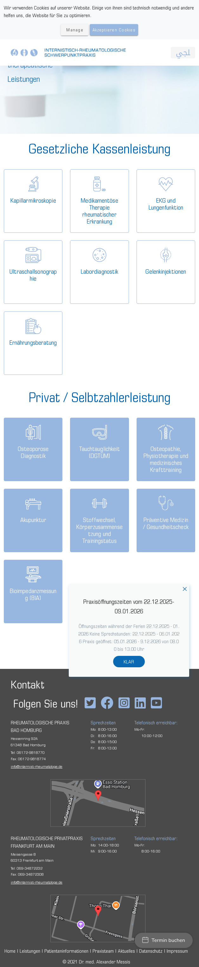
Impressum (177, 951)
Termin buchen (163, 940)
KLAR (129, 661)
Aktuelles (126, 951)
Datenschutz (151, 951)
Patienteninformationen (66, 951)
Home (10, 951)
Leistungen (30, 951)
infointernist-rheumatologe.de (36, 766)
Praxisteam (103, 951)
